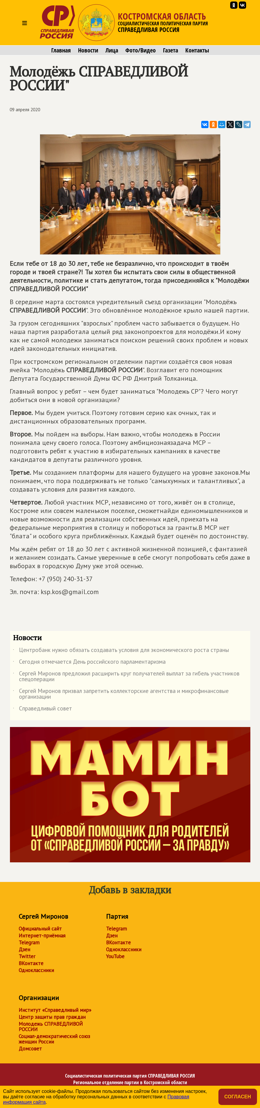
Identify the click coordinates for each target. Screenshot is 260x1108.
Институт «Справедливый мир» (55, 1010)
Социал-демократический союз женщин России (54, 1039)
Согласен (237, 1096)
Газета (170, 50)
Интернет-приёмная (42, 935)
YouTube (115, 956)
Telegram (29, 942)
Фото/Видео (140, 50)
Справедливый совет (42, 709)
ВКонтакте (31, 963)
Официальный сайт (40, 928)
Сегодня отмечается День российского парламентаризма (89, 663)
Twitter (27, 956)
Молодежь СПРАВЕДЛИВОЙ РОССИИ (51, 1026)
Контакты (197, 50)
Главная (61, 50)
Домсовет (30, 1048)
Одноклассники (36, 970)
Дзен (24, 949)
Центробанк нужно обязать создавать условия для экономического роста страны (121, 651)
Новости (88, 50)
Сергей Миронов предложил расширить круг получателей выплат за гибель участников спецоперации (126, 677)
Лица (111, 50)
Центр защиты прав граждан (52, 1017)
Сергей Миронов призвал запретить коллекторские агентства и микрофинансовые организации (121, 694)
